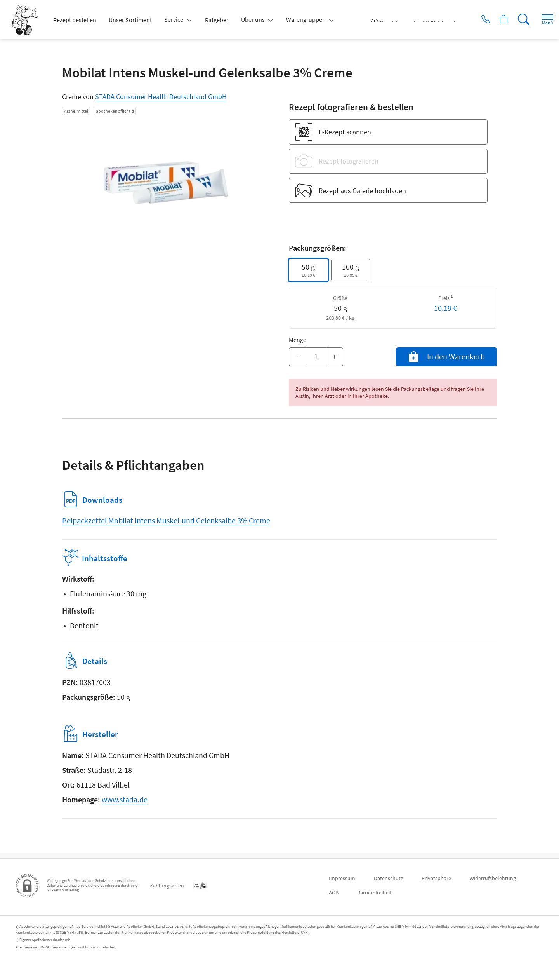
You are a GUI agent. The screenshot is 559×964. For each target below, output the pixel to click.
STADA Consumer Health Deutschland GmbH (161, 96)
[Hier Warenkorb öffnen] (494, 19)
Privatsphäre (436, 878)
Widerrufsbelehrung (493, 878)
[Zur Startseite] (28, 19)
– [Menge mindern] (297, 356)
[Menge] (316, 357)
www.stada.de (125, 805)
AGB (334, 892)
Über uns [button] (253, 19)
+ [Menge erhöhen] (335, 356)
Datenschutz (388, 878)
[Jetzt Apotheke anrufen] (473, 19)
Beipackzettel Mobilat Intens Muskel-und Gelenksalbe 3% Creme (166, 520)
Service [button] (174, 19)
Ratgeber (217, 20)
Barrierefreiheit (374, 892)
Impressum (342, 878)
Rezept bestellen (74, 20)
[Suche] (516, 19)
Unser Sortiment (130, 20)
